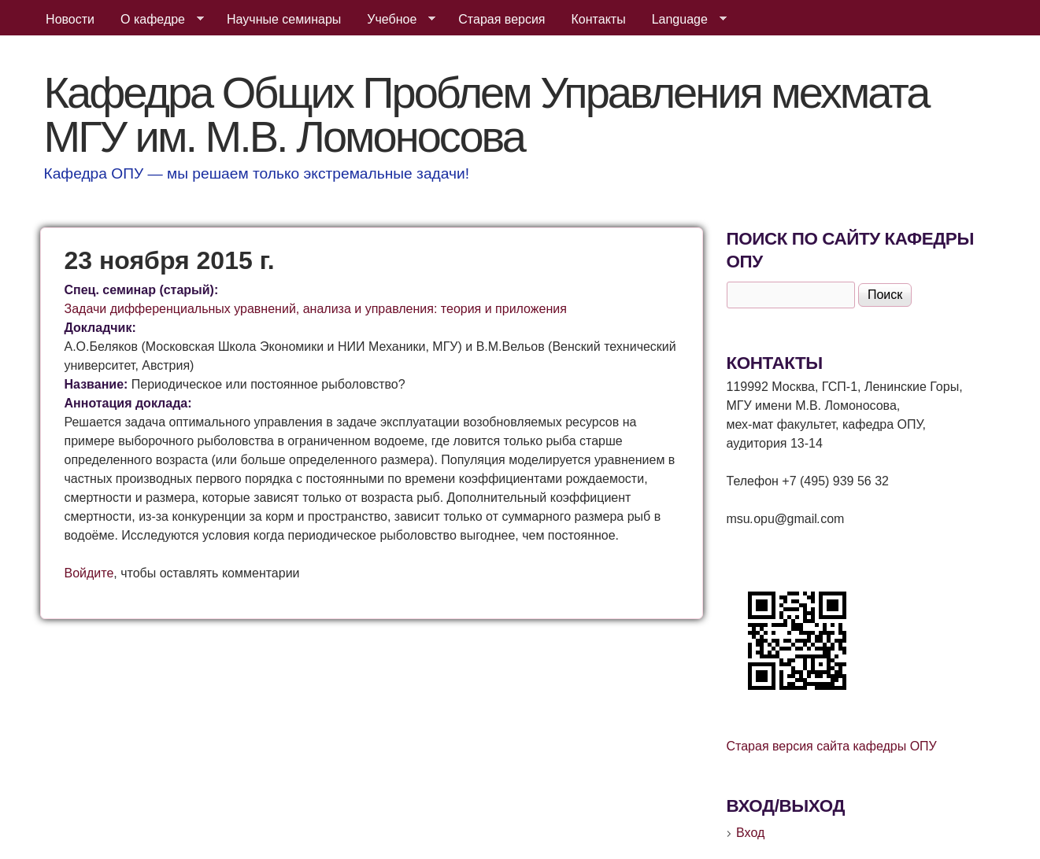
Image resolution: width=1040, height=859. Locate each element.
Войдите (89, 573)
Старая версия (501, 19)
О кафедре (156, 20)
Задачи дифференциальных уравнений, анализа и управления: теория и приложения (316, 308)
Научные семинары (284, 19)
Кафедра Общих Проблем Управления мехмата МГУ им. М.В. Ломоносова (486, 114)
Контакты (599, 19)
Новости (70, 19)
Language (683, 20)
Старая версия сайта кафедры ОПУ (832, 746)
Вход (750, 832)
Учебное (394, 20)
